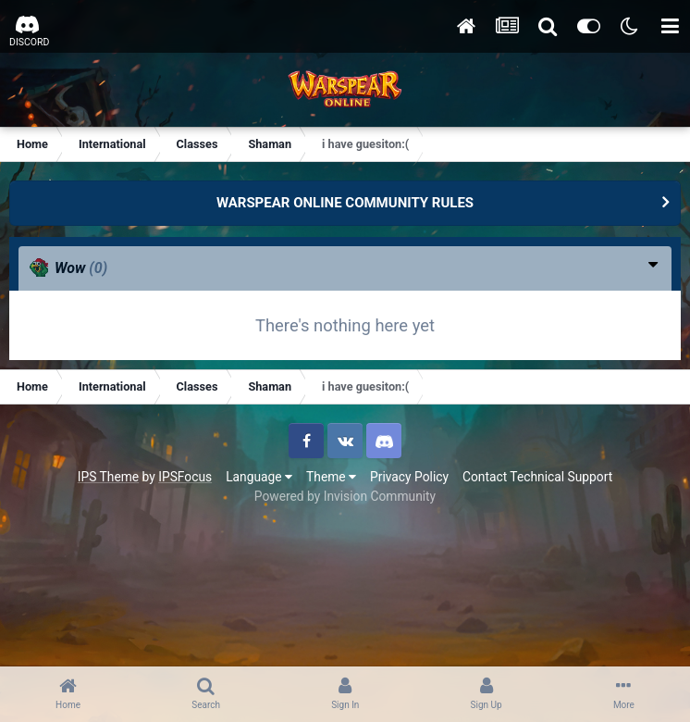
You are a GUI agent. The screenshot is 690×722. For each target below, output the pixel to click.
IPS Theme (108, 476)
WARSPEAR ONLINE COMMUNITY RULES (345, 202)
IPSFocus (185, 476)
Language (259, 476)
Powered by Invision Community (345, 496)
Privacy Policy (409, 476)
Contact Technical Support (537, 476)
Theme (331, 476)
